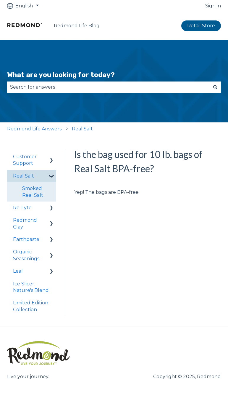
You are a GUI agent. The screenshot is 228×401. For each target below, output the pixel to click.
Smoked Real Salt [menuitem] (32, 192)
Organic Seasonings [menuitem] (26, 255)
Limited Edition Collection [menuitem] (30, 306)
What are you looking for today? (61, 75)
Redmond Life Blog (77, 25)
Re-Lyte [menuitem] (22, 207)
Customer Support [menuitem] (25, 160)
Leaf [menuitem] (18, 271)
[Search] (215, 87)
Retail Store (201, 25)
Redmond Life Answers (34, 129)
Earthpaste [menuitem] (26, 239)
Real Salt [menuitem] (23, 176)
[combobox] (108, 87)
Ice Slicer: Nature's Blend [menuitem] (31, 287)
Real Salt (82, 129)
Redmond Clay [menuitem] (25, 223)
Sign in (213, 6)
